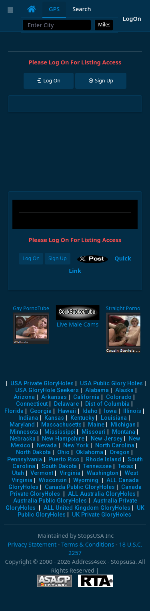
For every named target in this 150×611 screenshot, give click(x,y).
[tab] (31, 9)
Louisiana (114, 418)
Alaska (124, 390)
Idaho (90, 411)
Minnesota (24, 432)
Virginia (70, 473)
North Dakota (33, 452)
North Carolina (114, 445)
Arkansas (54, 397)
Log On (31, 258)
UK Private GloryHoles (101, 514)
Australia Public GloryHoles (50, 500)
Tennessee (97, 466)
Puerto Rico (64, 459)
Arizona (24, 397)
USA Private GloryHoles (42, 383)
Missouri (94, 432)
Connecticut (32, 404)
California (86, 397)
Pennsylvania (24, 459)
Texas (125, 466)
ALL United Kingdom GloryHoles (87, 508)
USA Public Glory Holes (111, 383)
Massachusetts (61, 424)
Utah (18, 473)
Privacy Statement (32, 544)
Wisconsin (53, 480)
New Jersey (106, 438)
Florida (14, 411)
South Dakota (59, 466)
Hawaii (67, 411)
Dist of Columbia (107, 404)
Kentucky (82, 418)
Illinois (132, 411)
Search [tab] (81, 9)
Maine (96, 424)
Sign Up (57, 258)
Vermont (41, 473)
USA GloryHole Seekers (47, 390)
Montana (123, 432)
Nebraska (23, 438)
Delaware (66, 404)
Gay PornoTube (31, 308)
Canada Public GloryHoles (80, 487)
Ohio (63, 452)
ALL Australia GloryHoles (102, 494)
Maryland (22, 424)
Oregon (120, 452)
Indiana (28, 418)
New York (76, 445)
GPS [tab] (54, 9)
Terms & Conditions (87, 544)
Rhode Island (103, 459)
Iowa (110, 411)
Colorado (119, 397)
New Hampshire (63, 438)
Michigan (123, 424)
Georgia (41, 411)
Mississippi (59, 432)
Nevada (47, 445)
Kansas (54, 418)
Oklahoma (89, 452)
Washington (102, 473)
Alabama (97, 390)
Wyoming (85, 480)
